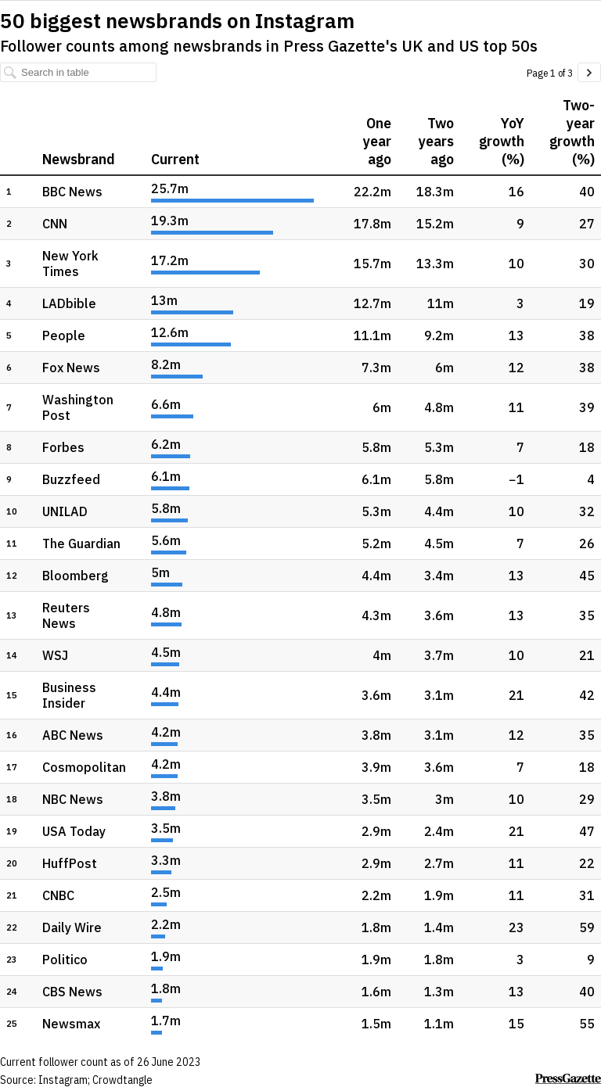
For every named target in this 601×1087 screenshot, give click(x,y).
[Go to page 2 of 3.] (589, 72)
